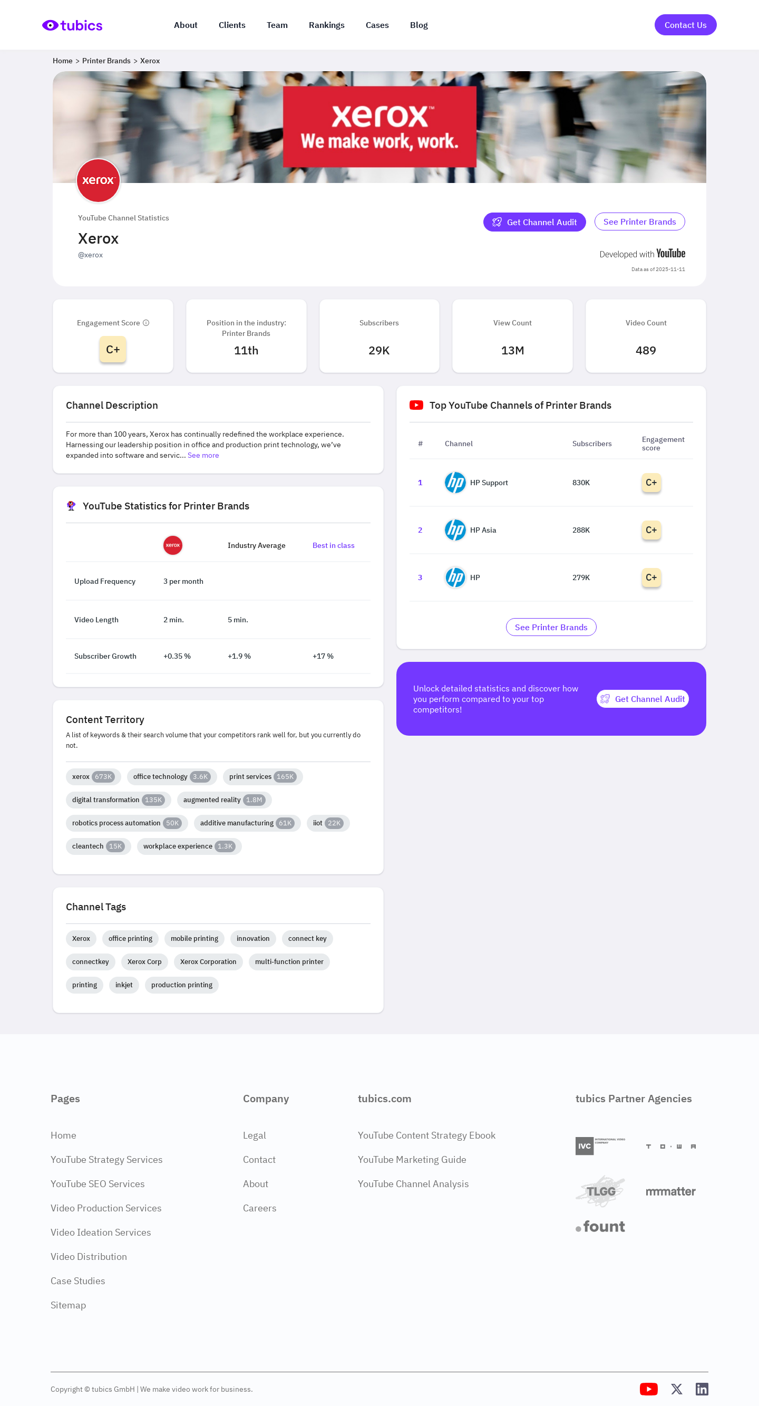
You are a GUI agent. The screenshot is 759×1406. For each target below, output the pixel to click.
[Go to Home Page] (72, 25)
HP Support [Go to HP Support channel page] (476, 482)
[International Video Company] (607, 1146)
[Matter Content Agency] (677, 1191)
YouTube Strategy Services (107, 1159)
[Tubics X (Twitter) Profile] (676, 1389)
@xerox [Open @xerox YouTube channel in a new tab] (90, 255)
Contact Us (686, 25)
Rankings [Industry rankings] (327, 25)
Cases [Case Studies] (377, 25)
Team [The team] (277, 25)
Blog (419, 25)
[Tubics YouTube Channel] (649, 1389)
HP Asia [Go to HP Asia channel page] (471, 530)
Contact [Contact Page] (259, 1159)
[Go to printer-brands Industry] (640, 222)
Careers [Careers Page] (260, 1208)
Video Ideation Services (101, 1232)
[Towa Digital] (677, 1146)
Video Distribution (89, 1256)
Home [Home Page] (63, 1135)
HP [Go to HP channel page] (462, 577)
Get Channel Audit (534, 222)
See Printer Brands (640, 221)
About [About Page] (255, 1184)
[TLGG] (607, 1191)
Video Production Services (106, 1208)
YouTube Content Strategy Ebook (426, 1135)
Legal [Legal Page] (254, 1135)
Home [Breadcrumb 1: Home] (63, 60)
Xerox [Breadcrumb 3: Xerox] (150, 60)
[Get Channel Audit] (534, 222)
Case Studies (78, 1281)
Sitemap (68, 1305)
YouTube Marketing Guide (412, 1159)
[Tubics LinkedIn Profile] (702, 1389)
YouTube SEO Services (98, 1184)
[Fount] (607, 1226)
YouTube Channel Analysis (413, 1184)
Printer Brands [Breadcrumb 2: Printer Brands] (106, 60)
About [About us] (186, 25)
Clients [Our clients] (232, 25)
